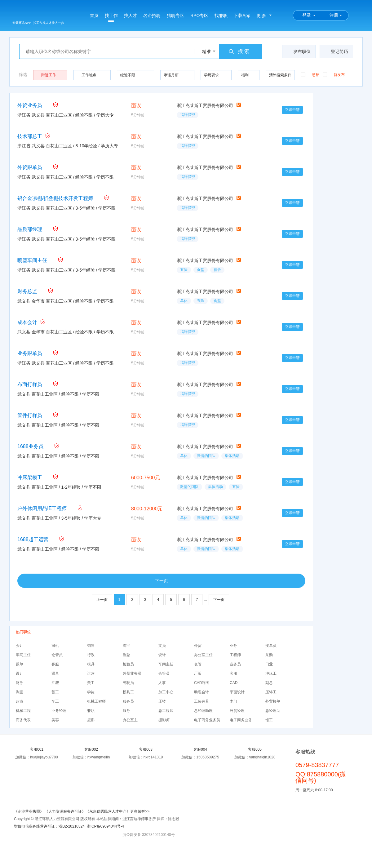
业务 (233, 645)
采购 (269, 655)
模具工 (128, 692)
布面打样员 (29, 384)
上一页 (102, 599)
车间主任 (23, 655)
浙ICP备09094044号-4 (105, 826)
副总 (126, 655)
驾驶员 (128, 683)
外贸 (198, 645)
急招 (310, 74)
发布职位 (298, 51)
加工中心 (165, 692)
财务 (19, 683)
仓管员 (57, 655)
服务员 (128, 701)
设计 (162, 655)
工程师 (235, 655)
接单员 (271, 645)
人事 (162, 683)
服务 (126, 711)
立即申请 (292, 110)
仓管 (198, 664)
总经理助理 (203, 711)
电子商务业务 (241, 720)
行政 (91, 655)
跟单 (19, 664)
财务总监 (27, 291)
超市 (19, 701)
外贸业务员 (29, 105)
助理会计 (201, 692)
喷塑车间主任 (32, 260)
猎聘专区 (175, 15)
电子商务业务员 (207, 720)
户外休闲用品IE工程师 (42, 508)
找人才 (130, 15)
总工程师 (165, 711)
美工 (91, 683)
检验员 (128, 664)
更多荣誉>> (139, 811)
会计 (19, 645)
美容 (55, 720)
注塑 (55, 683)
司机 (55, 645)
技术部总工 (29, 136)
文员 (162, 645)
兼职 (91, 711)
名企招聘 (152, 15)
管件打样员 (29, 415)
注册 (334, 15)
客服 (55, 664)
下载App (242, 15)
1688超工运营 (32, 539)
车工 (55, 701)
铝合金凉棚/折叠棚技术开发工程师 (55, 198)
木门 (233, 701)
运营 (91, 673)
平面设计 (237, 692)
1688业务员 (30, 446)
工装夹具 (201, 701)
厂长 (198, 673)
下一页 (161, 580)
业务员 (235, 664)
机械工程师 (96, 701)
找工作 (111, 17)
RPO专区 (199, 15)
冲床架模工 (29, 477)
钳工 (269, 720)
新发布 (334, 74)
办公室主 (130, 720)
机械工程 (23, 711)
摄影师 (164, 720)
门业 (269, 664)
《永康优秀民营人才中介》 (108, 811)
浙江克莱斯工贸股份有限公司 (205, 105)
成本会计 (27, 322)
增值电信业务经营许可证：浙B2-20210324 (49, 826)
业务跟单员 (29, 353)
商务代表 (23, 720)
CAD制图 (201, 683)
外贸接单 (272, 701)
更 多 (261, 15)
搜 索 (238, 51)
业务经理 (58, 711)
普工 (55, 692)
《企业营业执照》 (29, 811)
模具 (91, 664)
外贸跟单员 (29, 167)
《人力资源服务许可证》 (65, 811)
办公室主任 (203, 655)
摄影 (91, 720)
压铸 (162, 701)
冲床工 (271, 673)
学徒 (91, 692)
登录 (306, 15)
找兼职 (221, 15)
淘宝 (126, 645)
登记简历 (335, 51)
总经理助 (272, 711)
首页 (94, 15)
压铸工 (271, 692)
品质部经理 (29, 229)
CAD (233, 683)
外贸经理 (237, 711)
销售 (91, 645)
